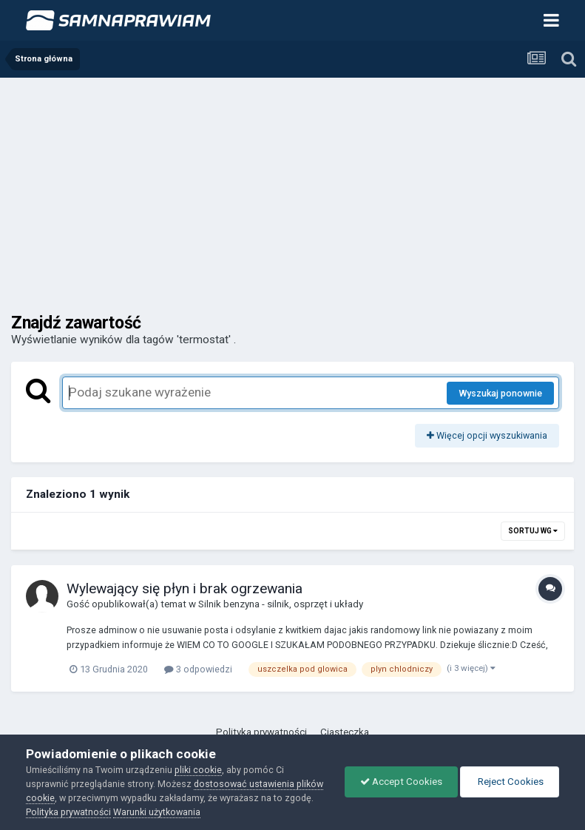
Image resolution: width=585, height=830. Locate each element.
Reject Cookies (510, 781)
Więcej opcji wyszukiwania (487, 435)
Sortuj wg (533, 531)
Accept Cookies (401, 781)
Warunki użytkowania (156, 811)
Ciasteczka (344, 732)
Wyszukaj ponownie (500, 393)
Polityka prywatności (261, 732)
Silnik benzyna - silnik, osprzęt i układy (280, 604)
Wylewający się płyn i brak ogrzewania (184, 588)
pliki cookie (198, 769)
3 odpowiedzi (198, 669)
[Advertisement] (292, 188)
